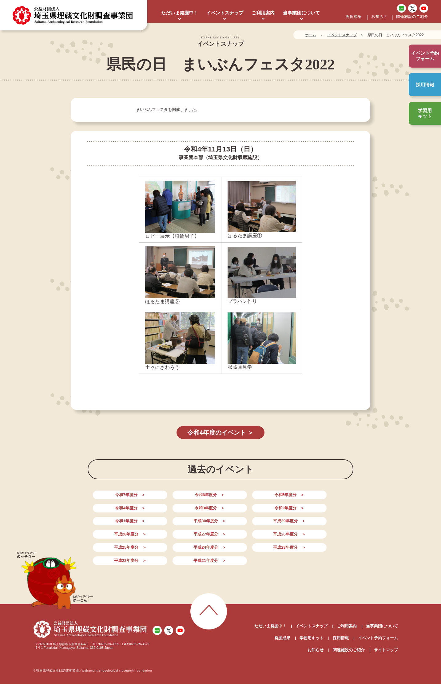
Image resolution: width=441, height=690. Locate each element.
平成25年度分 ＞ (220, 524)
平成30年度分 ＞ (220, 511)
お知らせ (379, 17)
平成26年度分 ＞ (168, 524)
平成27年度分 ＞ (116, 524)
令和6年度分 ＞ (168, 498)
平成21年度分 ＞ (168, 537)
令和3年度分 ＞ (324, 498)
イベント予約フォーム (378, 615)
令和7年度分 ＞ (116, 498)
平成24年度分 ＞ (272, 524)
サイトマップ (386, 627)
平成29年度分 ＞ (272, 511)
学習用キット (425, 113)
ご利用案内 (263, 12)
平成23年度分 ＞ (324, 524)
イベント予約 (425, 56)
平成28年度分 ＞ (324, 511)
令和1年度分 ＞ (168, 511)
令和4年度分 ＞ (272, 498)
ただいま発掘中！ (179, 12)
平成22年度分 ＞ (116, 537)
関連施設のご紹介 (412, 17)
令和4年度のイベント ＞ (220, 432)
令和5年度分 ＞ (220, 498)
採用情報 (425, 84)
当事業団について (301, 12)
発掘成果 (354, 17)
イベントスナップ (224, 12)
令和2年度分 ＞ (116, 511)
